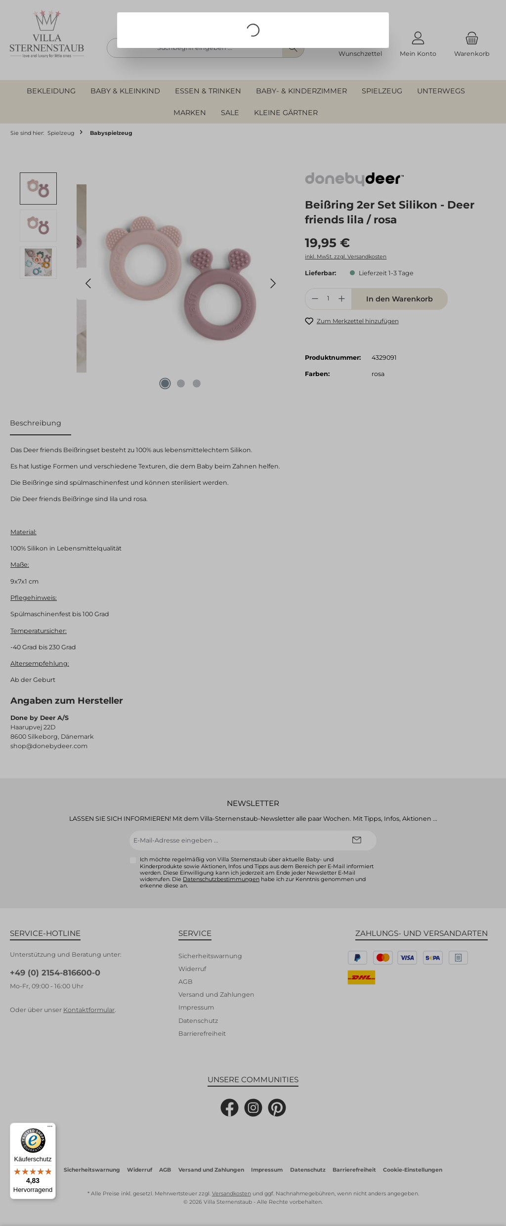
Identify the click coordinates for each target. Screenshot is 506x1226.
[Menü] (50, 1129)
